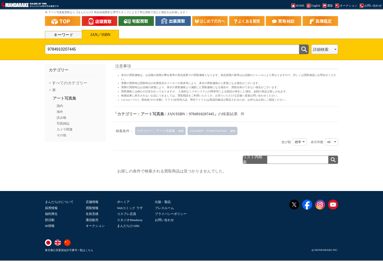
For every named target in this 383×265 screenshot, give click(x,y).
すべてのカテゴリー (69, 83)
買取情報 (92, 208)
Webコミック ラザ (130, 208)
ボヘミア (123, 202)
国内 (60, 106)
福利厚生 (51, 214)
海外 (60, 112)
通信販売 (92, 220)
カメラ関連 (65, 129)
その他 (61, 135)
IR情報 (49, 226)
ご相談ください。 (277, 99)
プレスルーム (164, 208)
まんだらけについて (59, 202)
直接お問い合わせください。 (262, 95)
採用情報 (51, 208)
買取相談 (183, 95)
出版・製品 (163, 202)
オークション (95, 226)
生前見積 (92, 214)
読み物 (61, 117)
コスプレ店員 (126, 214)
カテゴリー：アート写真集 (156, 131)
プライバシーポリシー (171, 214)
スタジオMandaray (130, 220)
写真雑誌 (63, 123)
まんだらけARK (128, 226)
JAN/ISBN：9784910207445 (208, 131)
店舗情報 (92, 202)
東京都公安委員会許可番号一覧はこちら (69, 250)
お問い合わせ (164, 220)
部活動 (49, 220)
